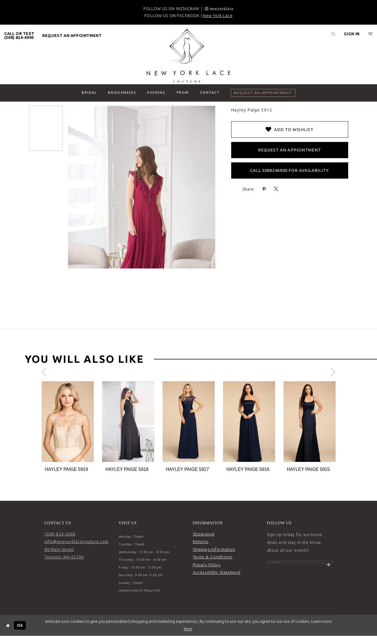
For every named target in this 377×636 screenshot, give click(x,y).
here (188, 628)
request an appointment (72, 35)
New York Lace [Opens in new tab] (218, 15)
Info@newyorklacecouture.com (77, 541)
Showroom (204, 534)
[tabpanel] (68, 427)
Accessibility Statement (216, 572)
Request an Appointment (289, 150)
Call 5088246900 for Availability (289, 170)
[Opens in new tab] (219, 8)
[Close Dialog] (8, 625)
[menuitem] (19, 35)
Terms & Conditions (213, 557)
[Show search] (333, 34)
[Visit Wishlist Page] (370, 34)
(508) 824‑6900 (60, 534)
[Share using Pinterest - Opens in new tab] (264, 189)
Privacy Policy (207, 565)
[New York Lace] (189, 56)
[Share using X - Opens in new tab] (276, 189)
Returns (201, 541)
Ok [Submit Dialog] (20, 625)
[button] (352, 34)
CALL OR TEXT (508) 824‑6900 (19, 35)
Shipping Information (214, 549)
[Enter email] (300, 565)
